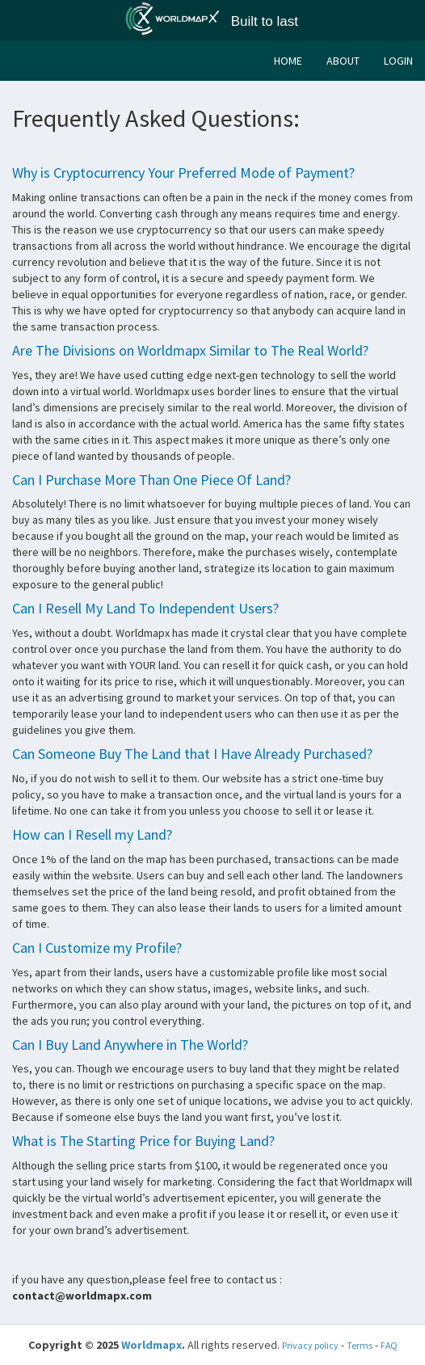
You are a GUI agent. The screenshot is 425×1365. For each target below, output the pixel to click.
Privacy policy (310, 1345)
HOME (288, 60)
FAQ (389, 1345)
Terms (359, 1345)
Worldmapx (151, 1345)
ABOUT (343, 60)
